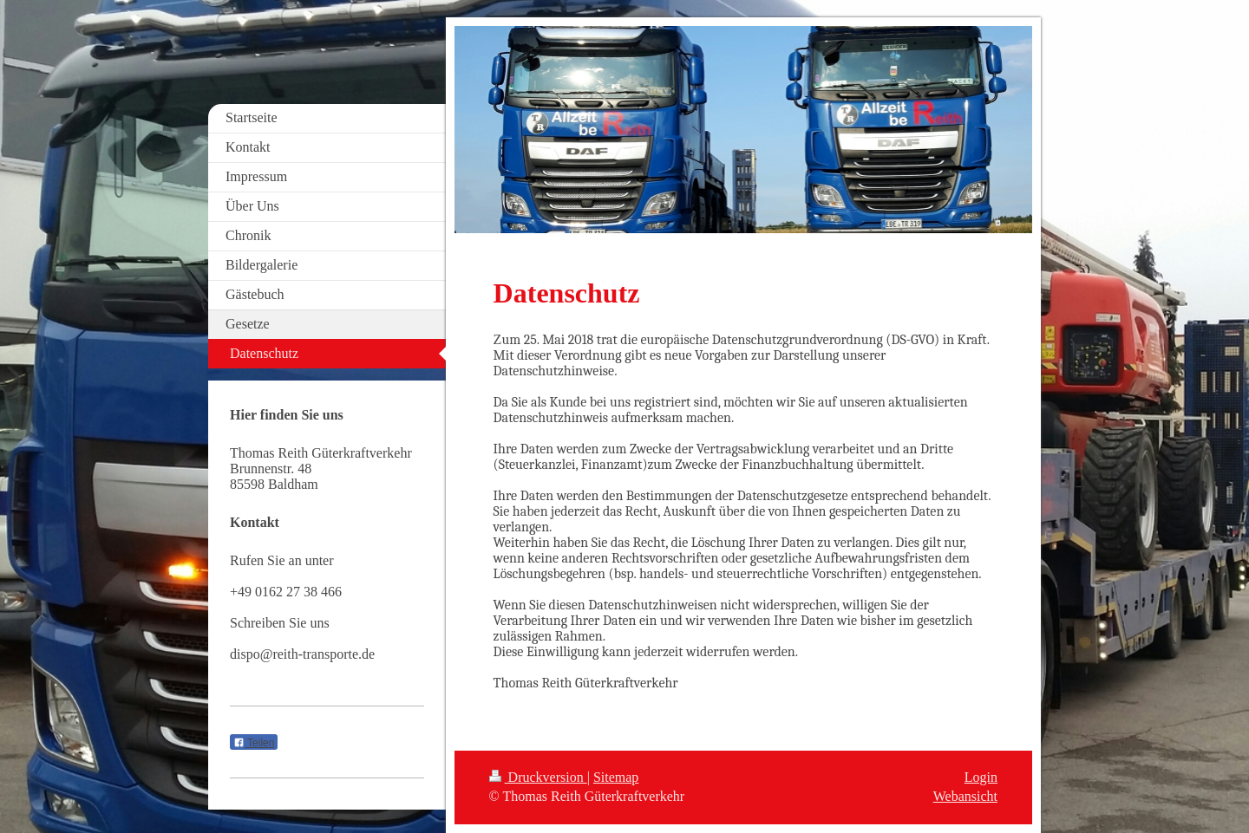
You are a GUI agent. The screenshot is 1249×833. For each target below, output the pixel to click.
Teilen (253, 743)
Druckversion (538, 777)
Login (981, 777)
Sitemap (615, 777)
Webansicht (965, 796)
